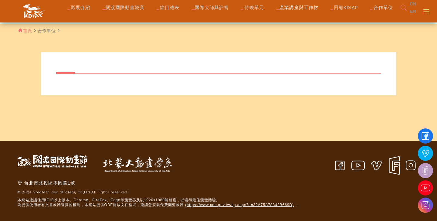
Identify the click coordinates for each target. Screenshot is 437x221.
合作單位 (47, 30)
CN (413, 8)
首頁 (27, 30)
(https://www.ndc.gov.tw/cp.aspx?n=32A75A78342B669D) (239, 205)
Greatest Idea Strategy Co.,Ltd (61, 192)
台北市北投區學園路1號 (49, 183)
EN (413, 15)
